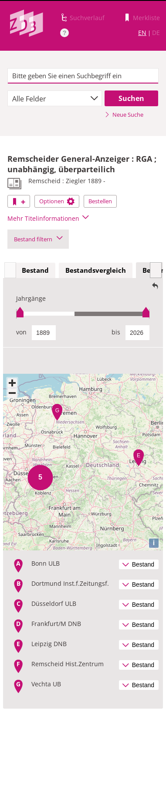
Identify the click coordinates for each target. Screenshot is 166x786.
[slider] (83, 313)
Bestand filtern (38, 239)
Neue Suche (124, 114)
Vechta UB (46, 684)
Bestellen (100, 201)
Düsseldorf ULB (53, 603)
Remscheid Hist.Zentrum (67, 664)
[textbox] (83, 76)
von (21, 332)
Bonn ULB (45, 563)
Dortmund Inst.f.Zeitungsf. (70, 583)
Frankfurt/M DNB (56, 623)
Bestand (35, 270)
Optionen (57, 201)
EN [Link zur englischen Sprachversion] (142, 32)
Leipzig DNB (49, 644)
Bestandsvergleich (95, 270)
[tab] (35, 270)
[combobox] (54, 98)
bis (116, 332)
